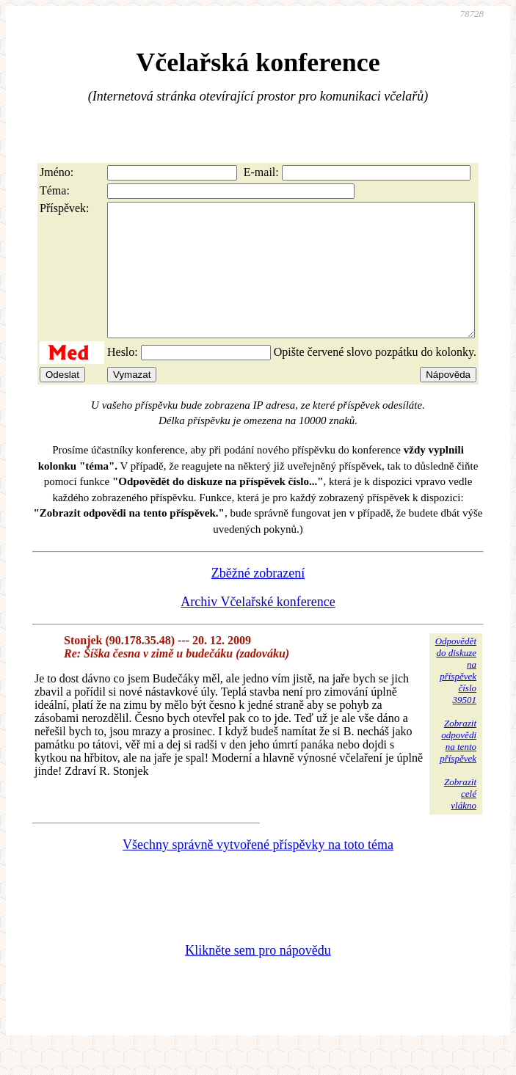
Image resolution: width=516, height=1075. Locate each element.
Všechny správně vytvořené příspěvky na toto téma (258, 871)
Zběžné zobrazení (258, 599)
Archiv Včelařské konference (258, 628)
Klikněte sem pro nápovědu (257, 976)
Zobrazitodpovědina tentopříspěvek (458, 767)
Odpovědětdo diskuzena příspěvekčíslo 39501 (455, 697)
